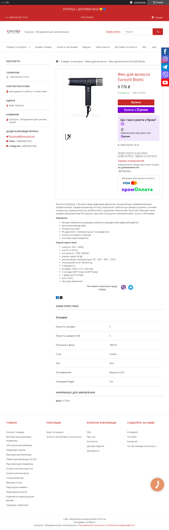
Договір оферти (95, 446)
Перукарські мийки (16, 487)
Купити (136, 102)
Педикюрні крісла (16, 449)
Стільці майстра (15, 477)
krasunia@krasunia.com (22, 136)
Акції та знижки (55, 432)
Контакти (92, 441)
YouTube (132, 436)
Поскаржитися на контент (92, 525)
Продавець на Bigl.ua (84, 522)
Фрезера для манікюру (19, 454)
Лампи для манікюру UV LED (21, 459)
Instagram (132, 432)
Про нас (91, 436)
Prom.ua (102, 519)
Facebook (132, 441)
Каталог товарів (15, 432)
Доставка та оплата (126, 47)
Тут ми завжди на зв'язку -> (142, 446)
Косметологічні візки (17, 473)
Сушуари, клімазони (17, 505)
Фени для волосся (95, 61)
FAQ (144, 47)
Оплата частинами (67, 47)
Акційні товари (43, 47)
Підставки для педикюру (19, 463)
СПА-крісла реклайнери (19, 445)
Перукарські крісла (16, 491)
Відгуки (87, 47)
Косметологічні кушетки (19, 468)
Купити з (136, 110)
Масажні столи (14, 482)
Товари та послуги (16, 47)
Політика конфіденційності (121, 525)
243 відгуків (139, 2)
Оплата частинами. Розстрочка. (64, 436)
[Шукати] (158, 31)
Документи (93, 450)
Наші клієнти (103, 47)
